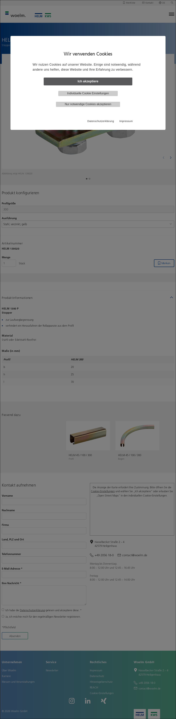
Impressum (126, 121)
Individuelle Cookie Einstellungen (88, 93)
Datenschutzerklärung (100, 121)
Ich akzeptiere (88, 81)
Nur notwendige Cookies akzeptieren (88, 104)
